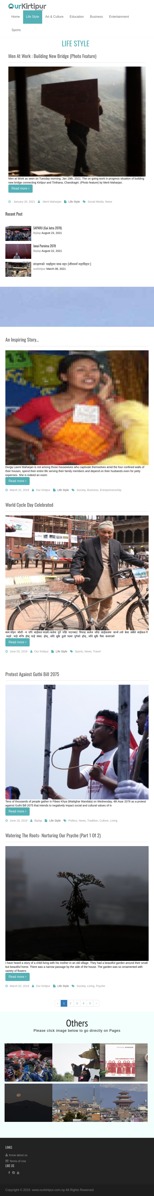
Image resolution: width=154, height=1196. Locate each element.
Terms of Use (18, 1161)
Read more (20, 188)
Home (15, 16)
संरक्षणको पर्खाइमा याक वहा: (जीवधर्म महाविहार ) (62, 263)
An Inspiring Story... (22, 339)
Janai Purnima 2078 (44, 246)
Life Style (32, 16)
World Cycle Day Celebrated (29, 504)
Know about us (18, 1155)
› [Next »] (96, 1003)
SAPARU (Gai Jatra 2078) (47, 228)
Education (77, 16)
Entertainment (119, 16)
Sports (16, 30)
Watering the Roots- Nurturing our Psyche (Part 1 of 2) (53, 835)
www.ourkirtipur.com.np (48, 1190)
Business (96, 16)
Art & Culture (54, 16)
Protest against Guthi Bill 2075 (32, 674)
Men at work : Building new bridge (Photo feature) (52, 55)
